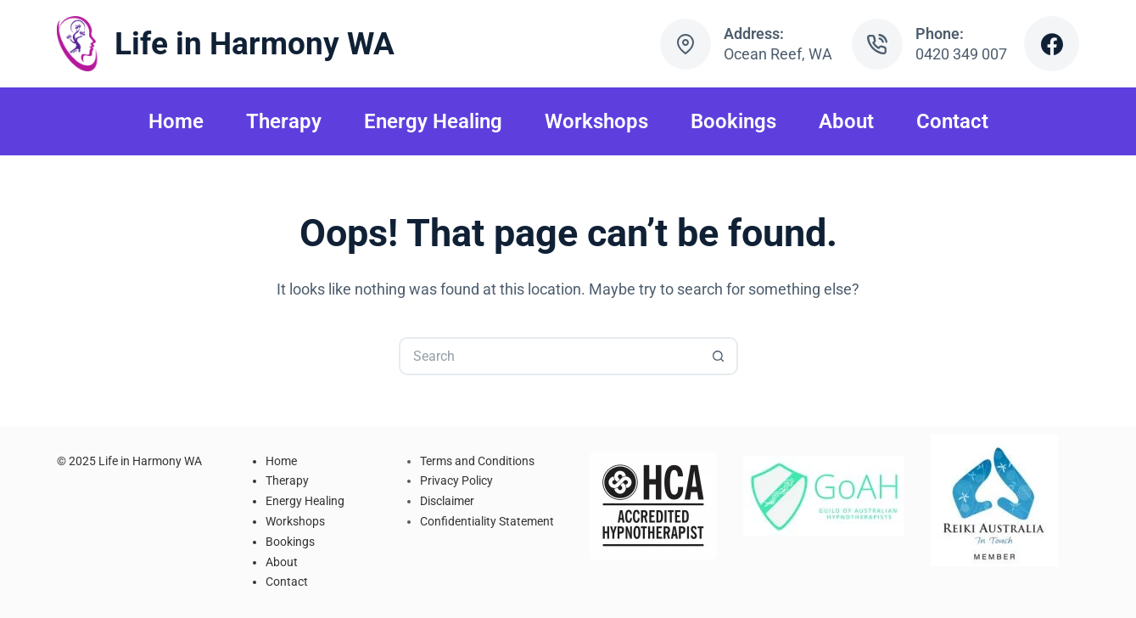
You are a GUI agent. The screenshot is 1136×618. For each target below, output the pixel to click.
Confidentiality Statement (487, 521)
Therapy (284, 121)
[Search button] (719, 356)
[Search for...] (549, 356)
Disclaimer (447, 501)
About (846, 121)
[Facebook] (1051, 43)
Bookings (733, 121)
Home (176, 121)
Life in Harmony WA (255, 43)
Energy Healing (433, 121)
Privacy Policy (456, 480)
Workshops (596, 121)
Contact (952, 121)
